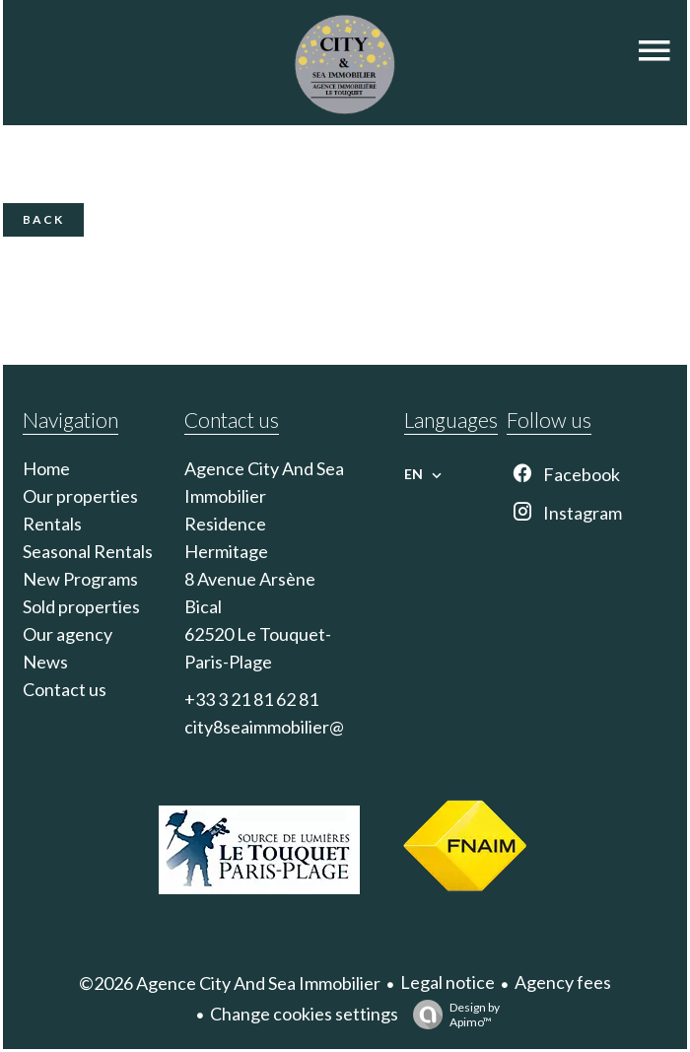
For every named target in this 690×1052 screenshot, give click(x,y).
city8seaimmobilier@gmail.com (302, 726)
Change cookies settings (304, 1013)
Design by (451, 1014)
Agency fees (563, 982)
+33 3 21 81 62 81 (251, 699)
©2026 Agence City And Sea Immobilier (229, 983)
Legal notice (447, 982)
